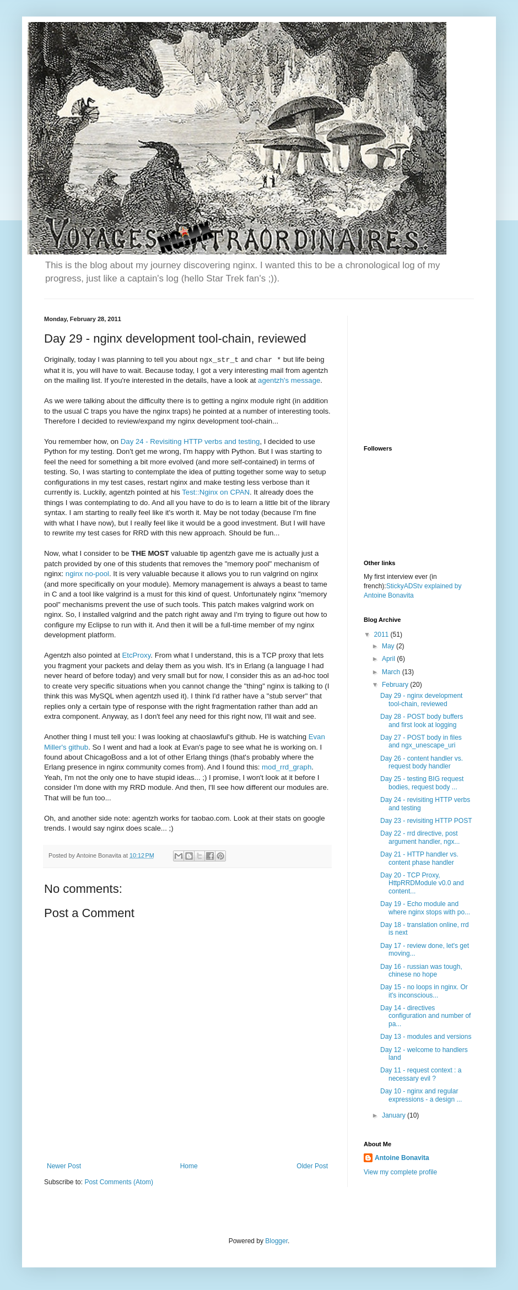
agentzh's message (289, 380)
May (389, 646)
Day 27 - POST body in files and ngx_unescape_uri (421, 741)
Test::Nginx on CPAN (216, 492)
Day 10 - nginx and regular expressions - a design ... (421, 1095)
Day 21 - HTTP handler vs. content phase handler (419, 858)
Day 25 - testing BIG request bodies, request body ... (421, 782)
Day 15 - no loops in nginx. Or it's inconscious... (424, 991)
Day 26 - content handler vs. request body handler (421, 762)
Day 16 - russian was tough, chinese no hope (421, 970)
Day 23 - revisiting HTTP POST (426, 821)
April (389, 659)
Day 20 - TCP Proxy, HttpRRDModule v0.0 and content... (422, 883)
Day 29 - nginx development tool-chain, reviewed (421, 699)
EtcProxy (136, 655)
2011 (382, 634)
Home (189, 1166)
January (394, 1115)
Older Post (312, 1166)
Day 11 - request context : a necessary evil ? (420, 1074)
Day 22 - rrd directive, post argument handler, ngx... (420, 837)
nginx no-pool (87, 574)
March (392, 672)
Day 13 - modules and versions (425, 1036)
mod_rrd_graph (286, 767)
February (396, 685)
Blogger (276, 1241)
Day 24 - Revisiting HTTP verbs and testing (190, 441)
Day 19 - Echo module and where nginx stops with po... (425, 907)
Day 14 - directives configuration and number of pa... (425, 1016)
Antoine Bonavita (402, 1158)
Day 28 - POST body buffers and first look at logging (421, 720)
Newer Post (64, 1166)
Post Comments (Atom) (118, 1182)
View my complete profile (400, 1172)
